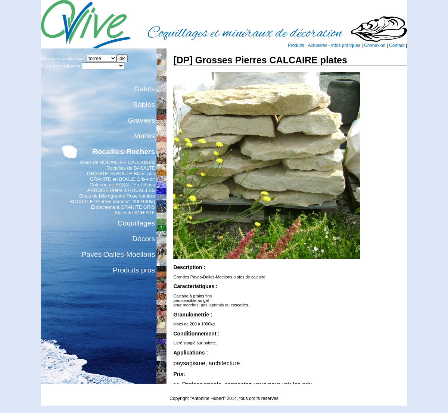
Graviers (141, 120)
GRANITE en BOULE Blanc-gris (121, 173)
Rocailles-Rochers (124, 151)
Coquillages (136, 223)
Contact (396, 45)
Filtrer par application (60, 66)
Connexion (374, 45)
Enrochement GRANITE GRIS (123, 207)
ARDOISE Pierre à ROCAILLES (121, 190)
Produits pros (134, 270)
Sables (144, 104)
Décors (143, 239)
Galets (144, 89)
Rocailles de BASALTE (130, 168)
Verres (144, 136)
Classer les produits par (63, 58)
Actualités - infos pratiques (334, 45)
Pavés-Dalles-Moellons (118, 254)
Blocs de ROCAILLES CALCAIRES (117, 162)
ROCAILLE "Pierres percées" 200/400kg (112, 201)
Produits (296, 45)
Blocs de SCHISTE (135, 212)
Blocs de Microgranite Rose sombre (117, 196)
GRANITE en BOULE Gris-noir (122, 179)
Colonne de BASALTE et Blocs (122, 184)
